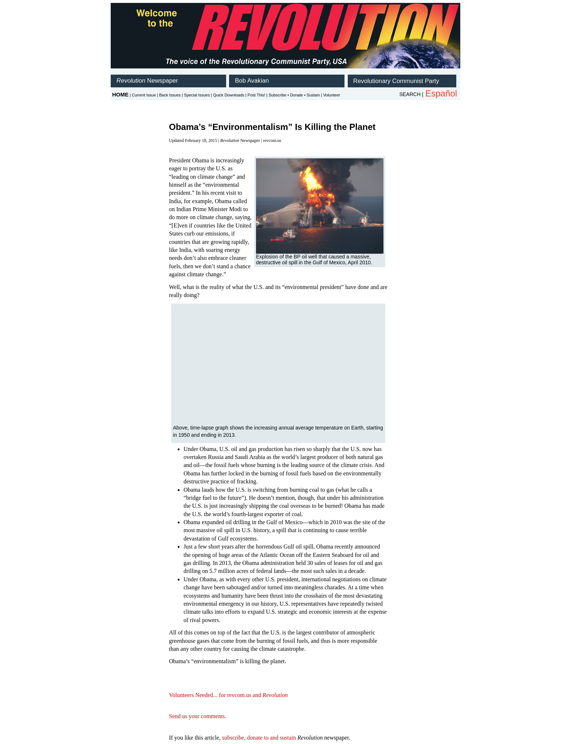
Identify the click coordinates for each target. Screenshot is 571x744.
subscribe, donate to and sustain (259, 738)
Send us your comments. (197, 716)
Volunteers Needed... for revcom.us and (228, 695)
